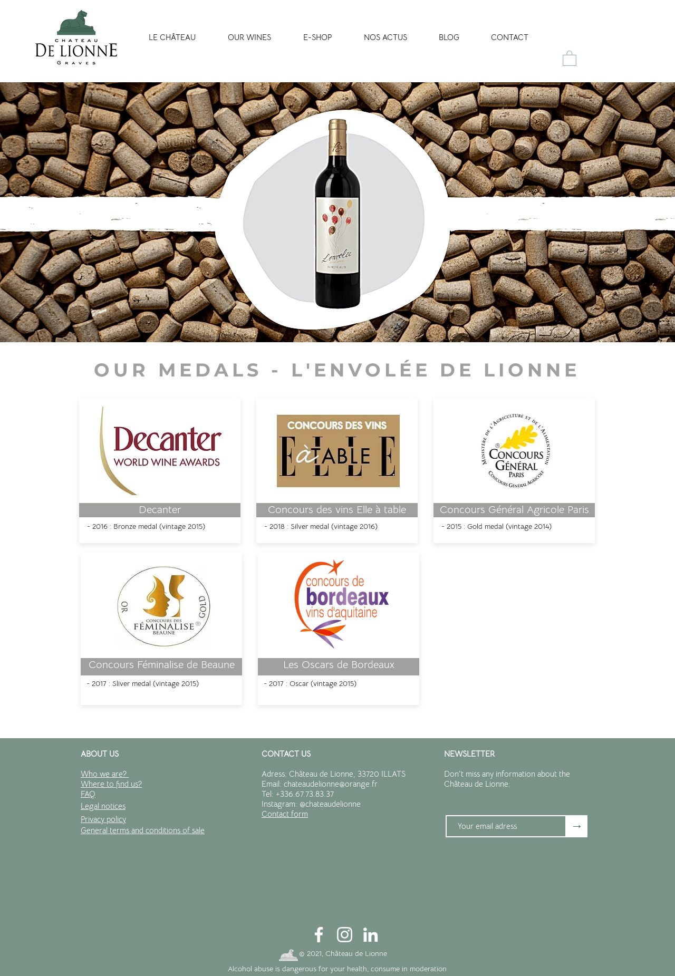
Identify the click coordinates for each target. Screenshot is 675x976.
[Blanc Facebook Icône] (318, 934)
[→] (576, 826)
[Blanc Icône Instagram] (344, 934)
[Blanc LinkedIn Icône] (370, 934)
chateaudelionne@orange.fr (331, 784)
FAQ (88, 794)
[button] (569, 58)
